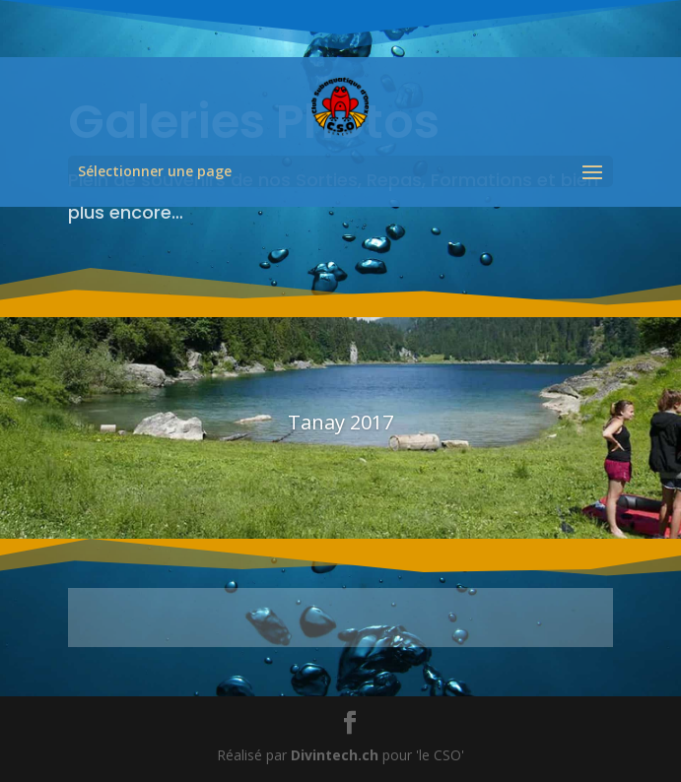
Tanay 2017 (340, 422)
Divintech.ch (334, 755)
